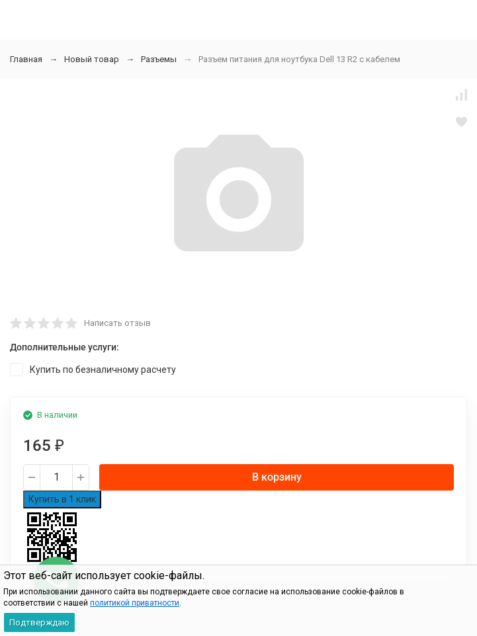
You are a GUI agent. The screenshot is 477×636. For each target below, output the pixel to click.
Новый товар (91, 59)
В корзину (277, 477)
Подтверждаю (39, 622)
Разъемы (159, 59)
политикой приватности (134, 603)
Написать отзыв (117, 323)
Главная (26, 59)
